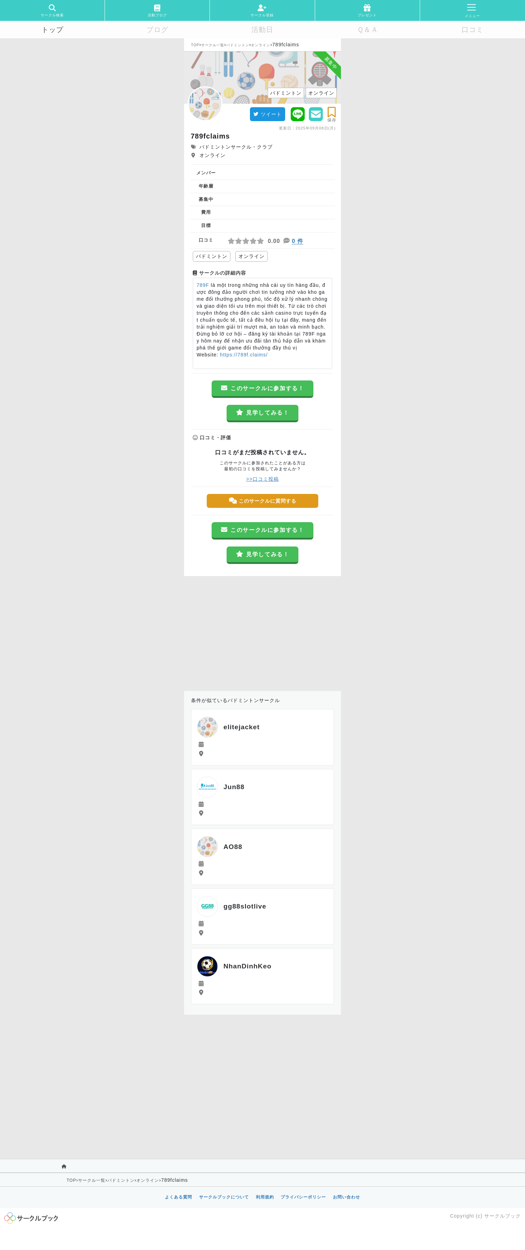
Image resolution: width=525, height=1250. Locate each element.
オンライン (260, 45)
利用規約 (265, 1197)
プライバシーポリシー (303, 1197)
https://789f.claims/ (243, 354)
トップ (52, 29)
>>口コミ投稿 (262, 479)
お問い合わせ (346, 1197)
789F (203, 285)
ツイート (267, 114)
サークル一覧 (212, 45)
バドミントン (237, 45)
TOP (195, 45)
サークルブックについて (224, 1197)
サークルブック (502, 1216)
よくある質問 (178, 1197)
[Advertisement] (262, 632)
